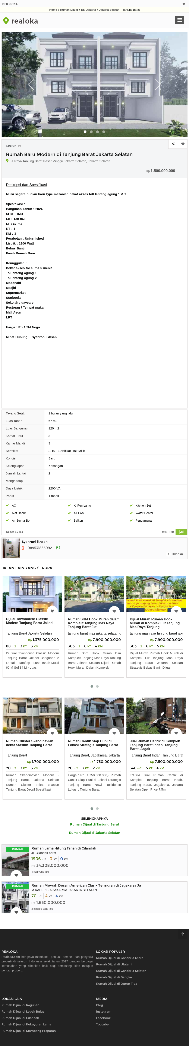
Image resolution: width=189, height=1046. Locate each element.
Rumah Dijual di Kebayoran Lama (26, 1024)
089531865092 (37, 548)
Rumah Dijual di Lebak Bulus (22, 1011)
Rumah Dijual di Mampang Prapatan (28, 1031)
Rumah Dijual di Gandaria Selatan (121, 971)
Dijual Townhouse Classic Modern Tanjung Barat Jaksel (29, 621)
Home (53, 9)
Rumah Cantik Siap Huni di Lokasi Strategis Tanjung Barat (93, 743)
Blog (99, 1005)
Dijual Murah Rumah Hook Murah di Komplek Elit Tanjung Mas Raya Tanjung (155, 623)
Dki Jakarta (88, 9)
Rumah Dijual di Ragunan (20, 1005)
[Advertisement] (94, 372)
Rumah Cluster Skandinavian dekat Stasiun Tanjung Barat (29, 743)
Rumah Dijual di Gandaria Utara (119, 958)
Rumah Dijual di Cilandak (20, 1018)
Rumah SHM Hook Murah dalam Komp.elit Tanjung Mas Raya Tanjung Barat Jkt (94, 623)
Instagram (103, 1011)
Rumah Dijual (69, 9)
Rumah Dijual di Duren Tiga (116, 984)
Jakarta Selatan (109, 9)
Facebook (103, 1018)
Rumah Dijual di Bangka (114, 977)
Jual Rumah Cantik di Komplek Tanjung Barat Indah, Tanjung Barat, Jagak (155, 745)
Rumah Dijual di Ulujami (114, 964)
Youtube (102, 1024)
